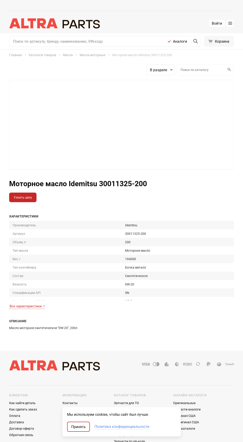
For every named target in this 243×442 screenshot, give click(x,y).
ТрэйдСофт (33, 434)
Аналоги (180, 41)
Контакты (70, 374)
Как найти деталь (22, 374)
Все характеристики (27, 277)
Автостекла (122, 400)
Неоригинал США (186, 393)
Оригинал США (184, 387)
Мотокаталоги (184, 400)
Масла (119, 387)
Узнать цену (23, 197)
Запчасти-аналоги (187, 380)
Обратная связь (21, 406)
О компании (72, 380)
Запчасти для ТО (126, 374)
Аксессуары (123, 393)
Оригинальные (184, 374)
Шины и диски (124, 380)
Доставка (16, 393)
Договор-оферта (21, 400)
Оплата (14, 387)
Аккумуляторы (125, 406)
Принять (78, 426)
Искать (229, 69)
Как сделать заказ (23, 380)
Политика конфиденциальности (121, 426)
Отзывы (69, 387)
